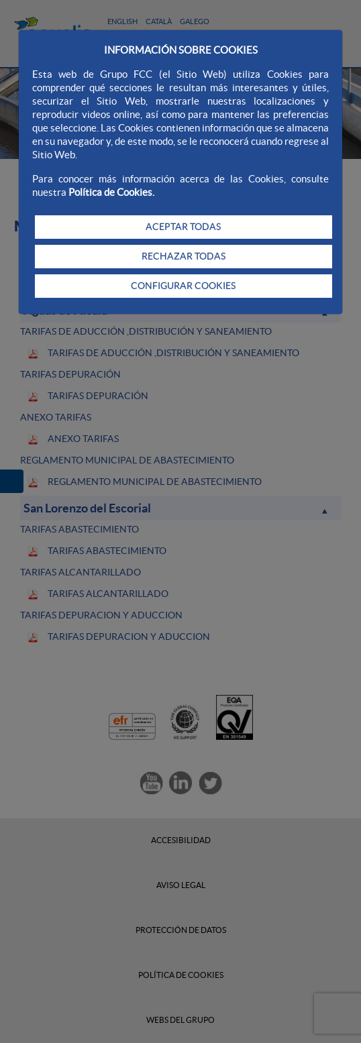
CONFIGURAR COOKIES (183, 285)
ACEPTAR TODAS (183, 226)
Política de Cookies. (111, 192)
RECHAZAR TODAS (183, 256)
